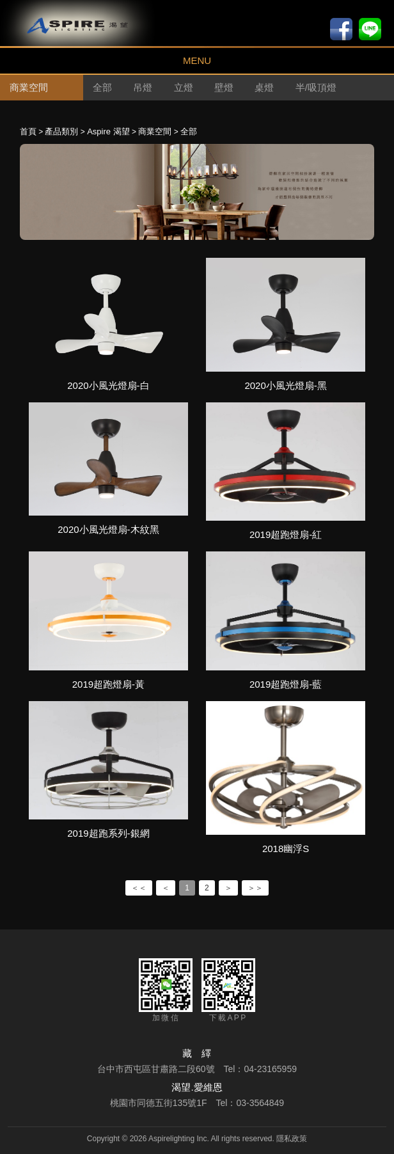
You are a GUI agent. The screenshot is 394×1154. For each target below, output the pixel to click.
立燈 (183, 87)
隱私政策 (291, 1138)
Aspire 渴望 (108, 131)
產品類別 (61, 131)
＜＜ (138, 887)
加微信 (166, 990)
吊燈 (142, 87)
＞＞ (255, 887)
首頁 (28, 131)
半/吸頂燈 (316, 87)
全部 (102, 87)
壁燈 (223, 87)
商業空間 (154, 131)
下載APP (228, 990)
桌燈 (264, 87)
